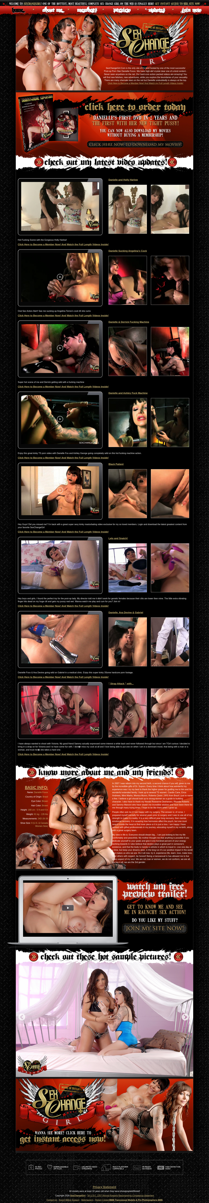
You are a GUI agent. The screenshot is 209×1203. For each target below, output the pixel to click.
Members (87, 9)
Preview (121, 9)
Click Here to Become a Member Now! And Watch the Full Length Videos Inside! (63, 244)
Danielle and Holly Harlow (123, 179)
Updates (156, 9)
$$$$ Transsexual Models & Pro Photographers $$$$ (136, 1200)
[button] (68, 908)
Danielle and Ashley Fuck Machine (128, 393)
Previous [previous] (22, 1017)
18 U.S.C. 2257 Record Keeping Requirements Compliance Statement (120, 1195)
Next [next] (185, 1017)
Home (17, 9)
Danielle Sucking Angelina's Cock (127, 251)
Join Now (191, 9)
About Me (52, 9)
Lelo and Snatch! (118, 538)
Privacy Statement (104, 1187)
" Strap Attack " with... (121, 683)
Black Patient (116, 464)
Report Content (102, 1200)
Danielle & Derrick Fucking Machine (128, 322)
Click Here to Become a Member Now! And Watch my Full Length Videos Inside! (145, 83)
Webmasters (87, 1200)
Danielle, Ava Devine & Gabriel (125, 612)
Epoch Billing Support (69, 1200)
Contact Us (52, 1200)
